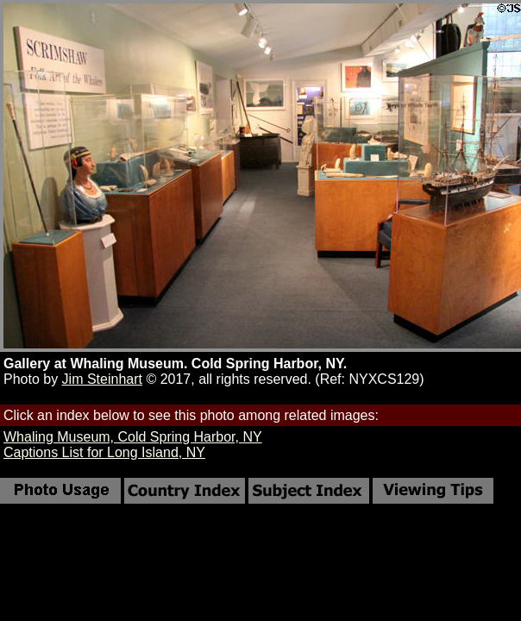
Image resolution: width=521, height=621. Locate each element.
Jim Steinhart (102, 379)
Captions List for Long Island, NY (104, 452)
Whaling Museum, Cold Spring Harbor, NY (132, 437)
